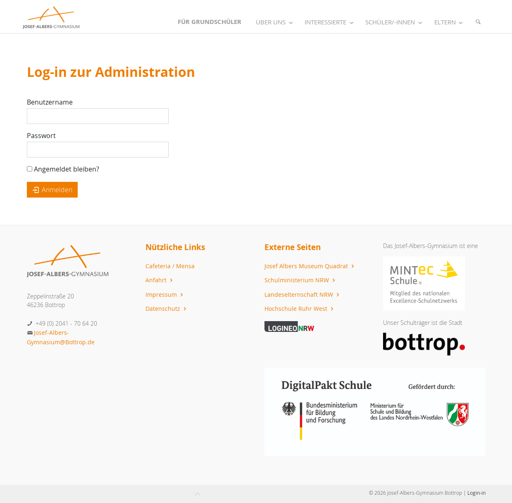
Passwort (41, 135)
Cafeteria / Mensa (170, 266)
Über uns (276, 22)
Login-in (476, 492)
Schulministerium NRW (300, 280)
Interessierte (331, 22)
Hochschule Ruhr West (300, 308)
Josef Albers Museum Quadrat (310, 266)
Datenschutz (166, 308)
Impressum (165, 294)
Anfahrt (160, 280)
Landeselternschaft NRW (302, 294)
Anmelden (52, 189)
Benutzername (50, 102)
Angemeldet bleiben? (63, 169)
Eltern (450, 22)
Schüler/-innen (395, 22)
